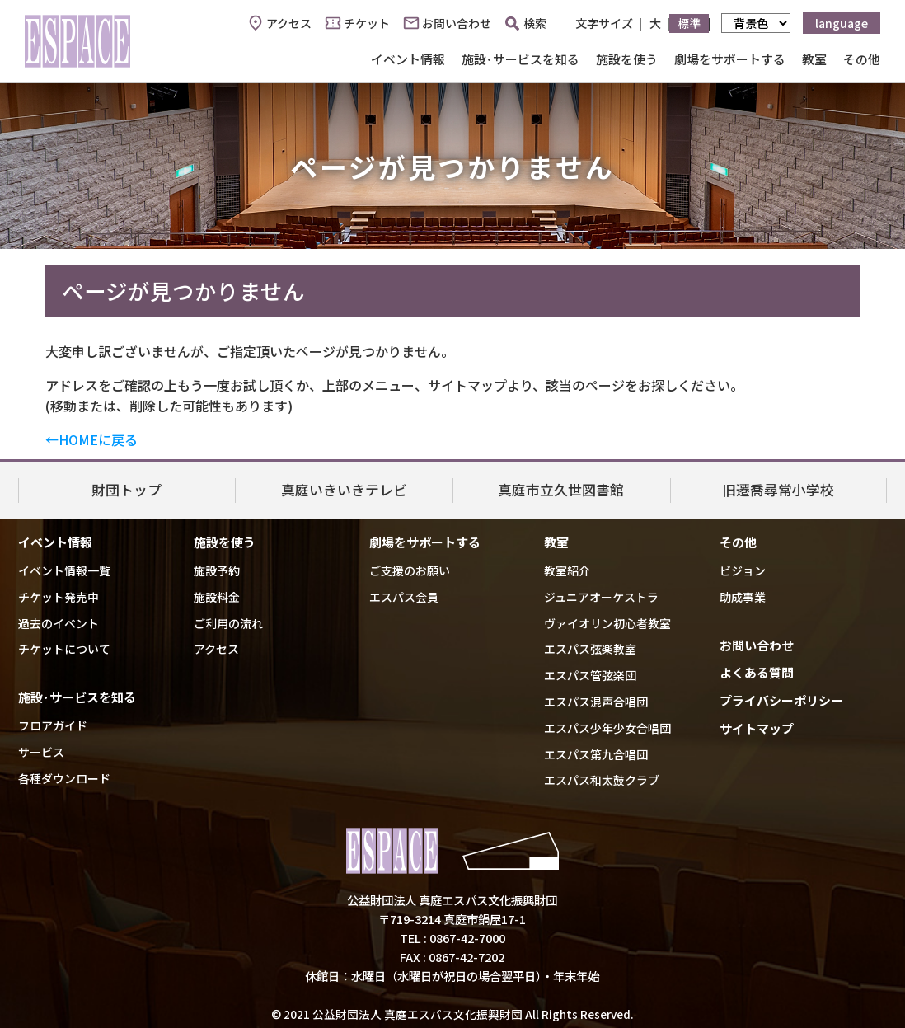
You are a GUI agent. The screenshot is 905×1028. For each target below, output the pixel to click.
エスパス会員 (403, 597)
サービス (41, 752)
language (841, 23)
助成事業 (743, 597)
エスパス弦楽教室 (590, 649)
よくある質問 (757, 672)
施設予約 (217, 570)
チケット (367, 23)
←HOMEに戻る (91, 439)
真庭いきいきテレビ (344, 489)
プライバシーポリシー (781, 700)
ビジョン (743, 570)
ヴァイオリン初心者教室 (607, 623)
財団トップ (126, 489)
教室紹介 (567, 570)
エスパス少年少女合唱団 (607, 728)
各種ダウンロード (64, 778)
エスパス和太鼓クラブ (601, 780)
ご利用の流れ (228, 623)
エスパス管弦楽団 (590, 675)
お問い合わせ (456, 23)
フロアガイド (52, 725)
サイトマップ (757, 728)
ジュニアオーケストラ (601, 597)
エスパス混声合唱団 (596, 701)
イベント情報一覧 (64, 570)
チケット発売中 (58, 597)
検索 (525, 23)
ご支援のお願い (409, 570)
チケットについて (64, 649)
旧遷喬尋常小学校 (778, 489)
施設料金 (217, 597)
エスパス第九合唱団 (596, 754)
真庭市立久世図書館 (561, 489)
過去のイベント (58, 623)
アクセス (289, 23)
